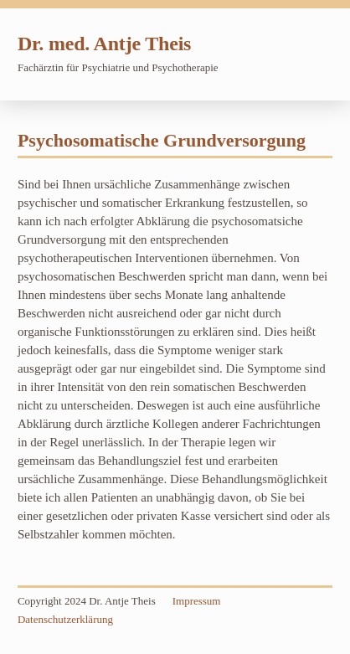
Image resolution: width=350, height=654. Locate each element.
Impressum (196, 601)
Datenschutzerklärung (65, 619)
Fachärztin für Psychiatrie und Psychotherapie (118, 67)
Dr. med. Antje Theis (104, 43)
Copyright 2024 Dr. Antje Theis (87, 601)
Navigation (311, 53)
